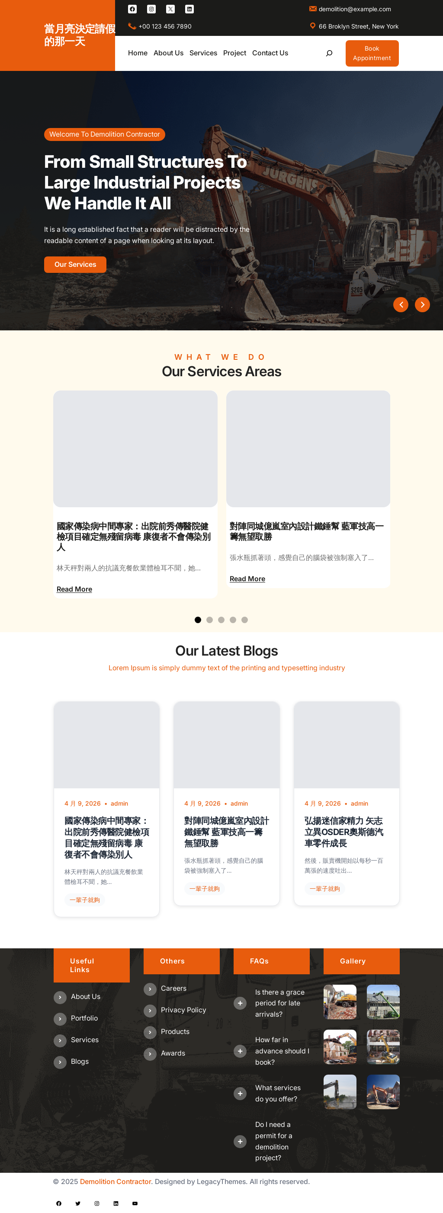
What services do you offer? (278, 1093)
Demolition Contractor (115, 1181)
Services (85, 1039)
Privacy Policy (183, 1009)
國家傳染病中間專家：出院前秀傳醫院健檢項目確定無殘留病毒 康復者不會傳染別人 (134, 536)
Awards (173, 1053)
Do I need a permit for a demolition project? (273, 1141)
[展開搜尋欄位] (329, 53)
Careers (173, 988)
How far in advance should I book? (282, 1050)
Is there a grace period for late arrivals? (280, 1003)
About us (85, 996)
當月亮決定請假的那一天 (79, 35)
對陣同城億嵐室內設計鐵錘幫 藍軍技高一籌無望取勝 (307, 531)
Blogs (80, 1061)
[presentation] (400, 304)
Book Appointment (372, 53)
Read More (74, 589)
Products (175, 1031)
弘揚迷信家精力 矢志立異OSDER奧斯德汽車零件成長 (344, 832)
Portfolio (84, 1018)
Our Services (75, 264)
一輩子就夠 (85, 899)
